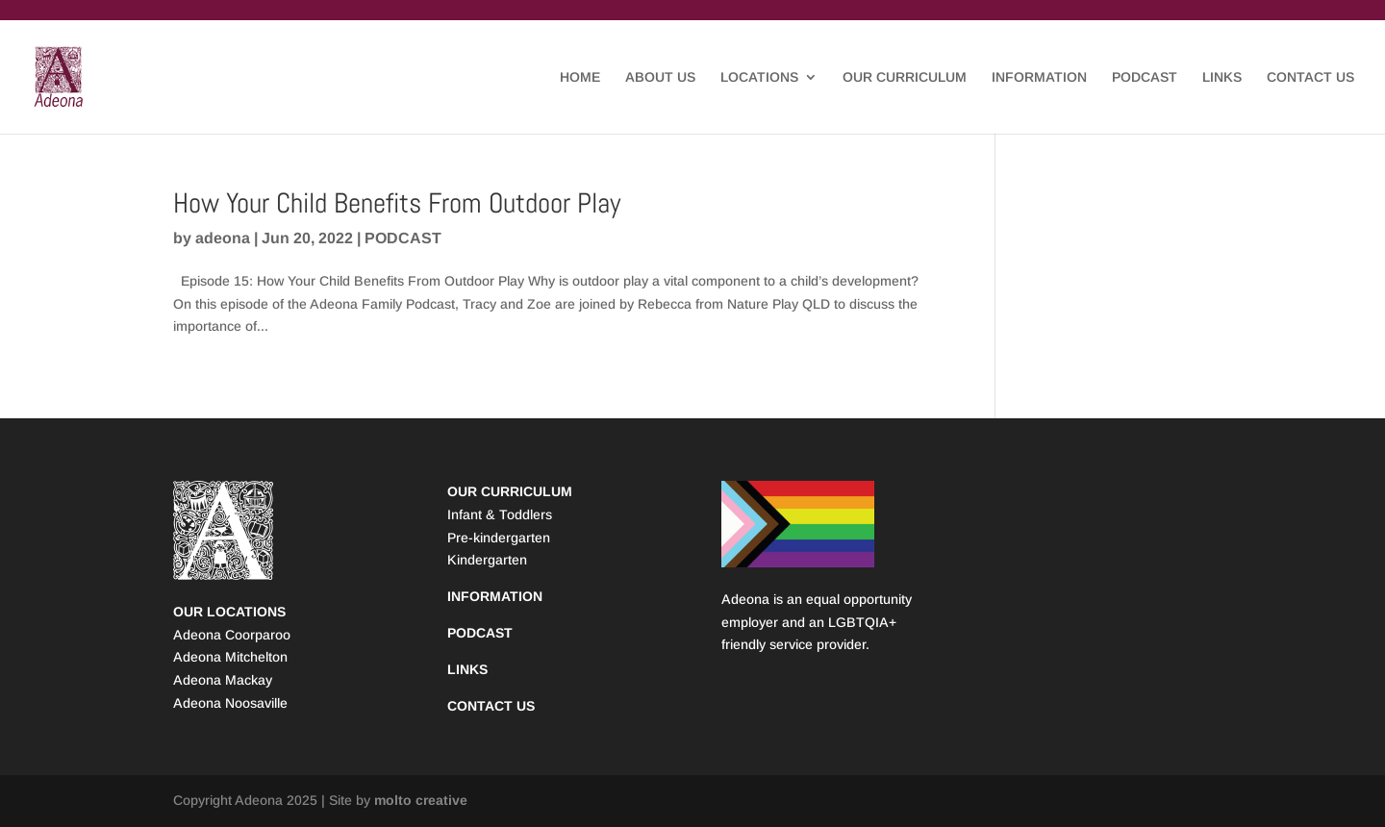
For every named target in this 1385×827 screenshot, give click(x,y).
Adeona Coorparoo (231, 634)
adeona (222, 238)
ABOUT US (660, 77)
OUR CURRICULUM (905, 77)
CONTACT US (1310, 77)
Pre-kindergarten (498, 537)
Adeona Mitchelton (230, 656)
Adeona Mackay (222, 680)
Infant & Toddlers (499, 514)
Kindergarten (487, 559)
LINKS (1222, 77)
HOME (580, 77)
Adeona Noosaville (230, 703)
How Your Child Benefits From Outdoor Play (396, 203)
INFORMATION (1039, 77)
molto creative (420, 800)
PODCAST (1144, 77)
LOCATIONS (759, 77)
